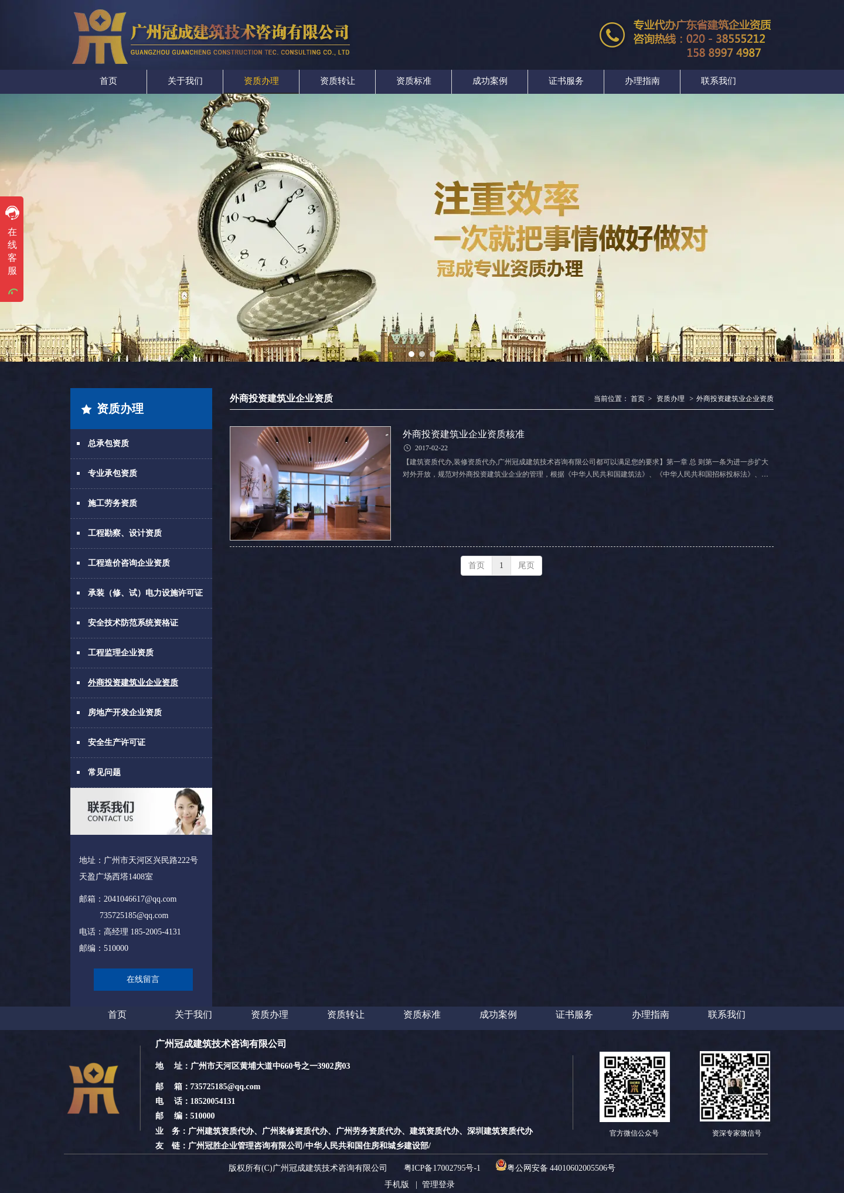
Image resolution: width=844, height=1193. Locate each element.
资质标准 (422, 1014)
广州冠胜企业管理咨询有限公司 (245, 1145)
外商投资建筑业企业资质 (735, 399)
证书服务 (574, 1014)
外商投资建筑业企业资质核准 (464, 434)
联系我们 (727, 1014)
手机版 (396, 1184)
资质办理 (670, 399)
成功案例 (498, 1014)
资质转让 (346, 1014)
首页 (638, 399)
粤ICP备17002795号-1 (442, 1168)
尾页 (526, 565)
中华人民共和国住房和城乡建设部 (366, 1145)
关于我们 (193, 1014)
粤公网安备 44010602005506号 (555, 1168)
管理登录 (438, 1184)
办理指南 (650, 1014)
